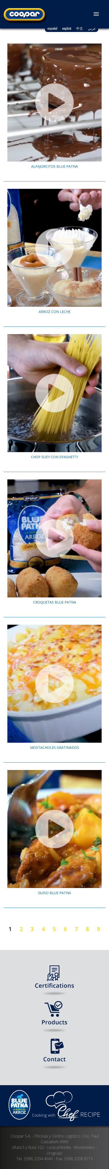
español (52, 28)
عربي (92, 28)
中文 (79, 28)
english (66, 28)
